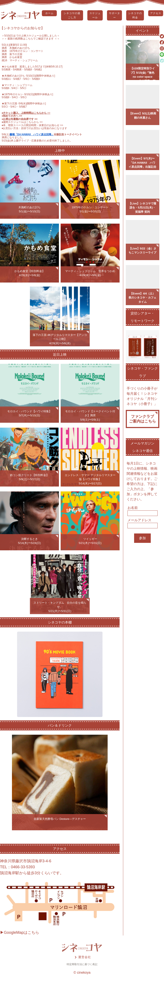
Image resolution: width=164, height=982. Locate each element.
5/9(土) (6, 134)
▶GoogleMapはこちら (19, 932)
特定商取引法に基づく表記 (82, 964)
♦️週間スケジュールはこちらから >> (22, 122)
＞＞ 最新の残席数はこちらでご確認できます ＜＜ (31, 38)
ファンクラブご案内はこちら (142, 418)
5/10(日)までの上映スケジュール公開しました (30, 35)
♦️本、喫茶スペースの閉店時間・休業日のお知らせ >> (32, 125)
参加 (142, 538)
